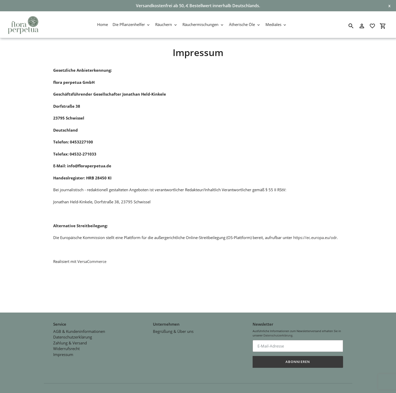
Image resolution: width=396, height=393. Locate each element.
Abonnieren (298, 357)
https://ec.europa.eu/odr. (315, 237)
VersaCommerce (91, 261)
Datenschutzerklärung (72, 332)
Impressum (63, 349)
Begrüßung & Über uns (173, 326)
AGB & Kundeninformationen (79, 326)
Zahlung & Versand (70, 338)
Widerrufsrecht (66, 344)
